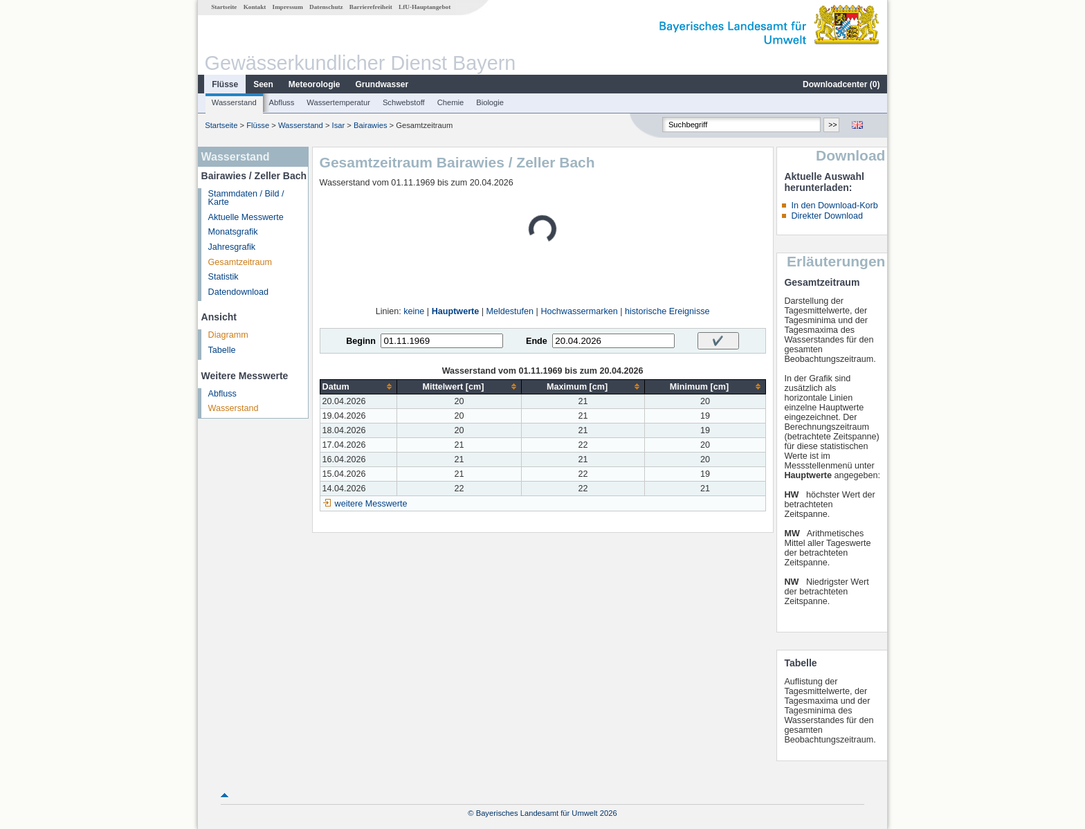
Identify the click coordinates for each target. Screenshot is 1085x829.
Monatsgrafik (233, 232)
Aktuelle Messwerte (246, 217)
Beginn (361, 341)
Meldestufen (510, 311)
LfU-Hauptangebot (424, 6)
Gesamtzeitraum (240, 262)
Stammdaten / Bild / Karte (246, 198)
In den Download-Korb (834, 205)
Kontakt (255, 6)
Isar (338, 125)
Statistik (223, 277)
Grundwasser (382, 84)
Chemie (450, 102)
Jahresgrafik (232, 247)
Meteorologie (314, 84)
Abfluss (282, 102)
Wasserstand (234, 102)
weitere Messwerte (371, 504)
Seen (263, 84)
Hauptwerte (456, 311)
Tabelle (222, 350)
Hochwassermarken (578, 311)
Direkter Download (827, 216)
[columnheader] (358, 386)
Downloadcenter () (841, 84)
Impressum (288, 6)
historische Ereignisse (667, 311)
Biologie (490, 102)
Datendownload (238, 292)
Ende (536, 341)
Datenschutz (326, 6)
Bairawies (371, 125)
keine (413, 311)
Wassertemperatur (338, 102)
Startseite (224, 6)
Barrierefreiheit (370, 6)
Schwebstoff (404, 102)
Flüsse (225, 84)
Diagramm (228, 335)
